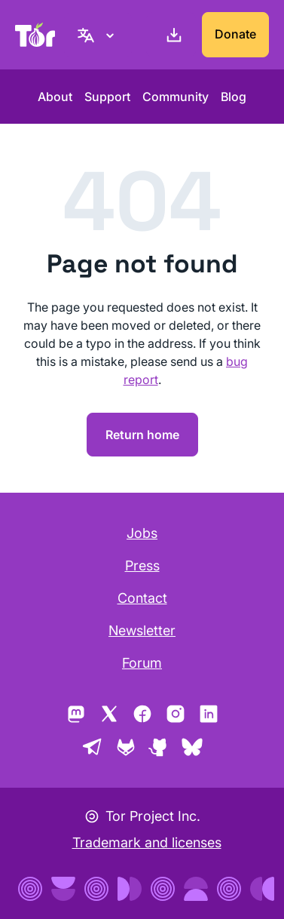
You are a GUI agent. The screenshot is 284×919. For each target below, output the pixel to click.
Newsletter (142, 630)
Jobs (142, 533)
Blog (233, 96)
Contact (142, 598)
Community (175, 96)
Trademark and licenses (146, 842)
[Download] (171, 34)
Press (142, 565)
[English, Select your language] (98, 34)
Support (107, 96)
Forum (142, 663)
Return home (142, 434)
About (55, 96)
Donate (235, 33)
